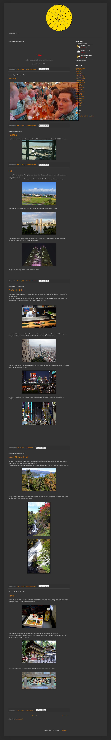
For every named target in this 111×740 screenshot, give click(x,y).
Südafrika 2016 (80, 91)
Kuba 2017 (79, 86)
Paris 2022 (79, 70)
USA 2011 (79, 106)
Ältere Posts (65, 716)
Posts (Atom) (19, 719)
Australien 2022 (80, 68)
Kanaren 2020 (80, 75)
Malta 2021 (79, 71)
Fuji (10, 171)
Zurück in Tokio (16, 290)
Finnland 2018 (80, 84)
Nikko (11, 595)
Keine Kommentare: (31, 69)
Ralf (79, 113)
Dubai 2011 (79, 104)
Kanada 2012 (79, 102)
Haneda (13, 135)
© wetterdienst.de (81, 60)
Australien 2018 (80, 82)
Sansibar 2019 (80, 80)
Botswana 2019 (80, 77)
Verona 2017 (79, 89)
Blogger (64, 730)
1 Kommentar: (29, 447)
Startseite (35, 716)
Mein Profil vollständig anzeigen (85, 116)
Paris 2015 (79, 95)
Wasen (12, 78)
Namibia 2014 (80, 97)
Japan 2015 (79, 93)
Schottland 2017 (80, 88)
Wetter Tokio (79, 41)
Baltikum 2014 (80, 98)
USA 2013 (79, 100)
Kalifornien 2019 (80, 79)
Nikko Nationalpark (18, 457)
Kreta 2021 (79, 73)
